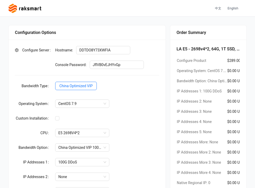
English (233, 8)
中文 (218, 8)
